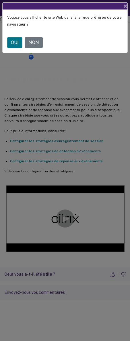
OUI (15, 42)
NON (33, 42)
